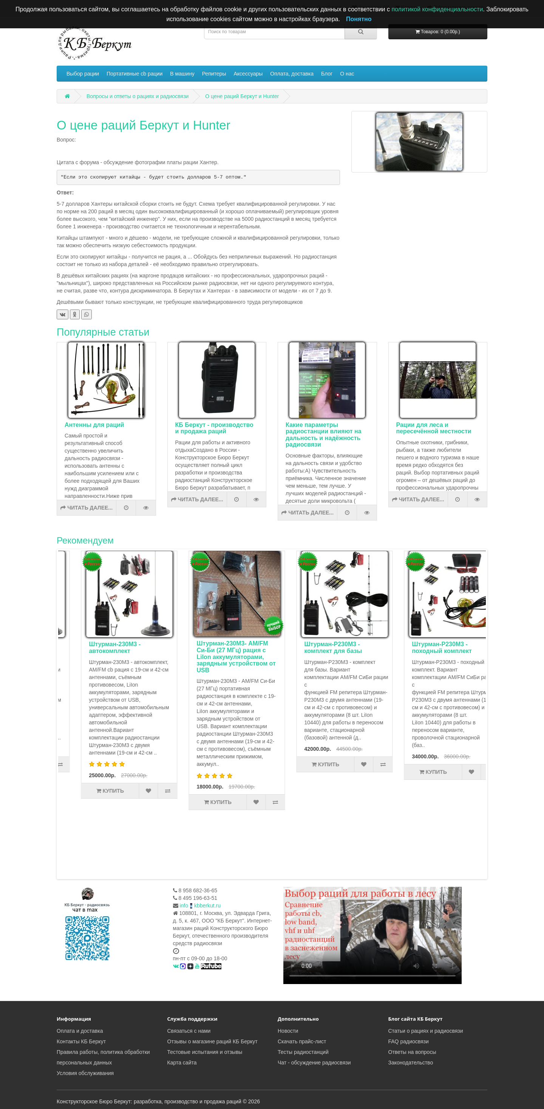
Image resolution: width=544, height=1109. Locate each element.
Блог (326, 74)
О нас (347, 74)
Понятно (359, 19)
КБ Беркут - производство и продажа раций (214, 428)
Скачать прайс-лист (302, 1041)
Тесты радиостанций (303, 1052)
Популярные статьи (103, 332)
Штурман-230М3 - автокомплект (204, 647)
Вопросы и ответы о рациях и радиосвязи (138, 96)
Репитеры (214, 74)
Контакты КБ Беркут (81, 1041)
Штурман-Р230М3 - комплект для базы (422, 647)
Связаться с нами (189, 1031)
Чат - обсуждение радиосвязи (314, 1063)
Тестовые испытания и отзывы (205, 1052)
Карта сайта (182, 1063)
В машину (182, 74)
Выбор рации (82, 74)
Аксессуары (248, 74)
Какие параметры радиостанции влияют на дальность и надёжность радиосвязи (324, 435)
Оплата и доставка (80, 1031)
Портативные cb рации (134, 74)
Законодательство (410, 1063)
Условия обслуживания (85, 1073)
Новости (288, 1031)
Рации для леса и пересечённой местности (433, 428)
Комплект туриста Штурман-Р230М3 (97, 647)
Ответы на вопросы (412, 1052)
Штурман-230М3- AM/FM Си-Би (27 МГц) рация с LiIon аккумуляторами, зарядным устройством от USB (325, 656)
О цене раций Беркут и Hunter (242, 96)
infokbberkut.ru (200, 906)
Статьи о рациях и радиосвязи (425, 1031)
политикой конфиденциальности (437, 9)
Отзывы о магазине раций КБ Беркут (212, 1041)
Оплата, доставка (292, 74)
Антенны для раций (94, 425)
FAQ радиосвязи (408, 1041)
